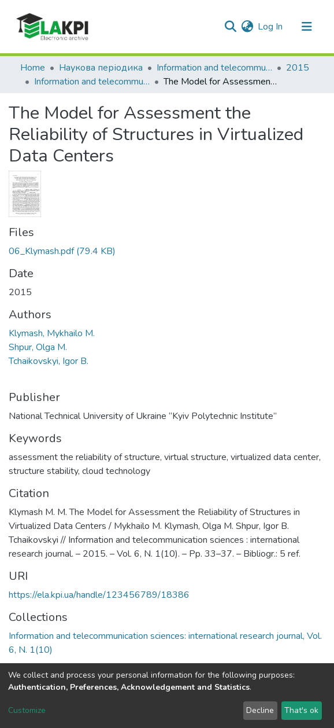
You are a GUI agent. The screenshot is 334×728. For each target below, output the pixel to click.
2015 (297, 67)
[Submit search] (230, 27)
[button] (247, 27)
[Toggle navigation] (307, 26)
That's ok (301, 710)
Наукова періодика (101, 67)
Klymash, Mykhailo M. (52, 333)
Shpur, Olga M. (38, 347)
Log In (271, 26)
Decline (260, 710)
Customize (27, 710)
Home (32, 67)
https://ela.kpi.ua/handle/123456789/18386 (99, 595)
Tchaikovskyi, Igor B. (48, 361)
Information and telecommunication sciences (214, 67)
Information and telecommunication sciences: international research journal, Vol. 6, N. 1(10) (92, 81)
